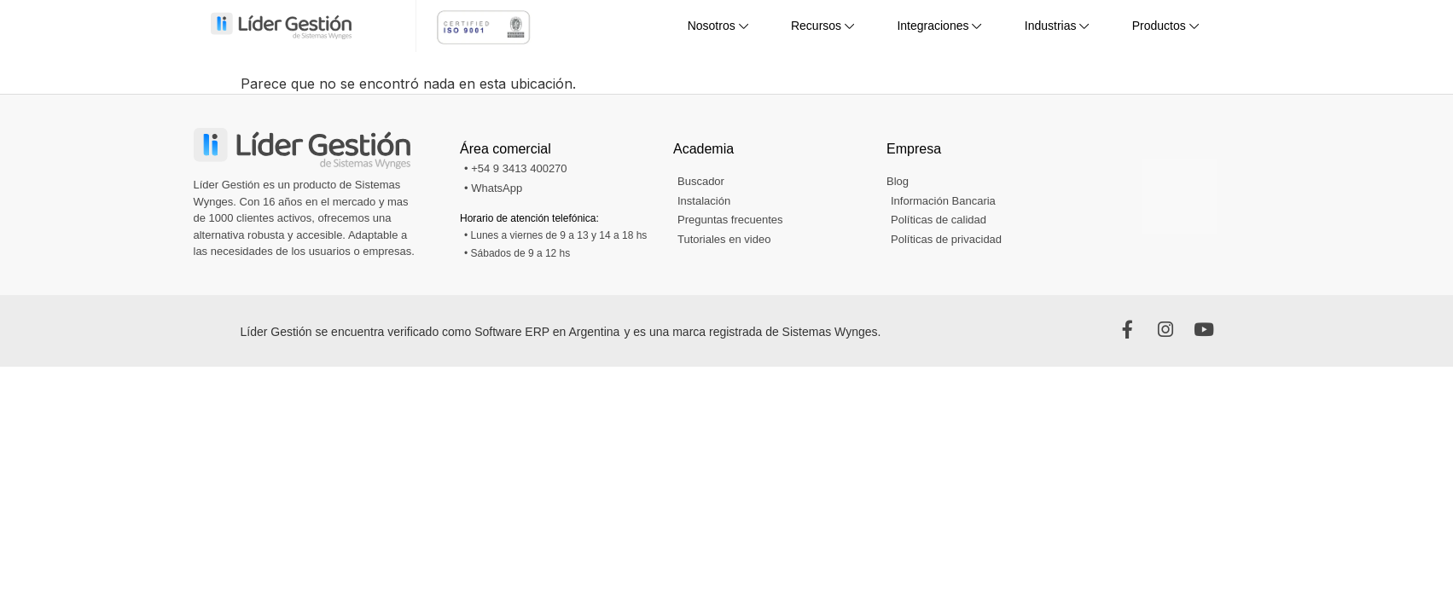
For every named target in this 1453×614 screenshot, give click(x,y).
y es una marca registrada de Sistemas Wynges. (752, 332)
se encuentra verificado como (394, 332)
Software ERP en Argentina (546, 332)
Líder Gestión (278, 332)
